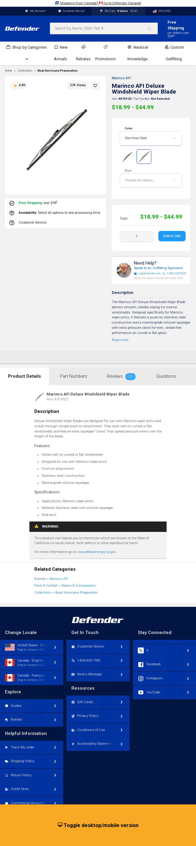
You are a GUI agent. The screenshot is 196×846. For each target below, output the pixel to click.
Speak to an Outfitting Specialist (158, 268)
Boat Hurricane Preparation (57, 70)
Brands (40, 579)
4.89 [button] (19, 85)
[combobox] (104, 28)
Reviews (121, 376)
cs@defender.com (147, 273)
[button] (95, 85)
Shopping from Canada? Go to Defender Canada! (98, 3)
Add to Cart (172, 236)
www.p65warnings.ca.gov (96, 552)
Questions (166, 376)
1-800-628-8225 (174, 273)
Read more (120, 340)
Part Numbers (73, 376)
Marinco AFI (121, 78)
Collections (43, 593)
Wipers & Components (78, 586)
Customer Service (71, 11)
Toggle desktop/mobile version (98, 825)
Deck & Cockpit (46, 586)
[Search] (152, 28)
